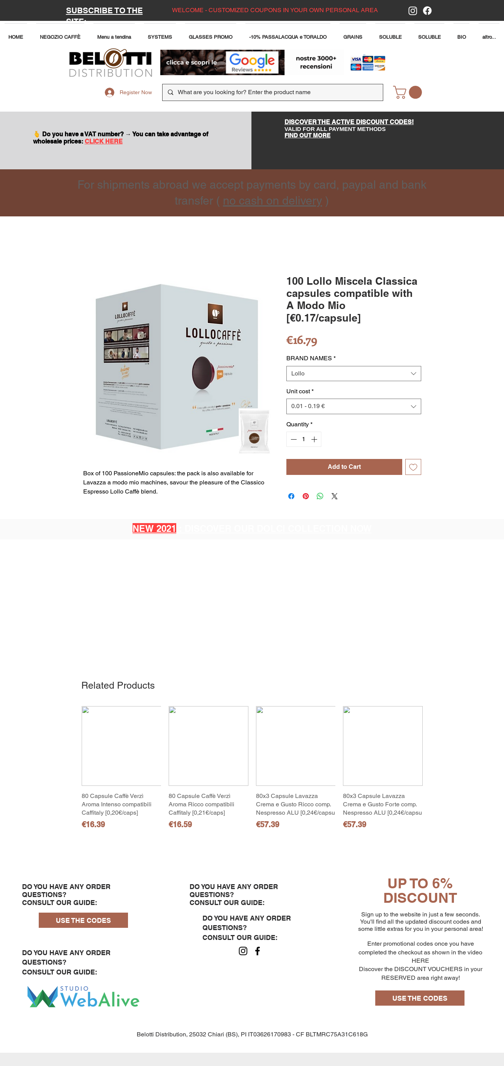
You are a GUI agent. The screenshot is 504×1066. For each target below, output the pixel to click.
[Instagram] (413, 10)
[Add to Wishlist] (413, 467)
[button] (114, 33)
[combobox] (353, 373)
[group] (252, 772)
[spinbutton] (304, 439)
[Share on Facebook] (291, 496)
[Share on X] (334, 496)
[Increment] (315, 439)
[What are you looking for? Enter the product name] (272, 92)
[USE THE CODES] (83, 920)
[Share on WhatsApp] (320, 496)
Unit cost (300, 391)
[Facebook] (427, 10)
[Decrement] (293, 439)
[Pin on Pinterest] (305, 496)
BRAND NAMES (311, 358)
